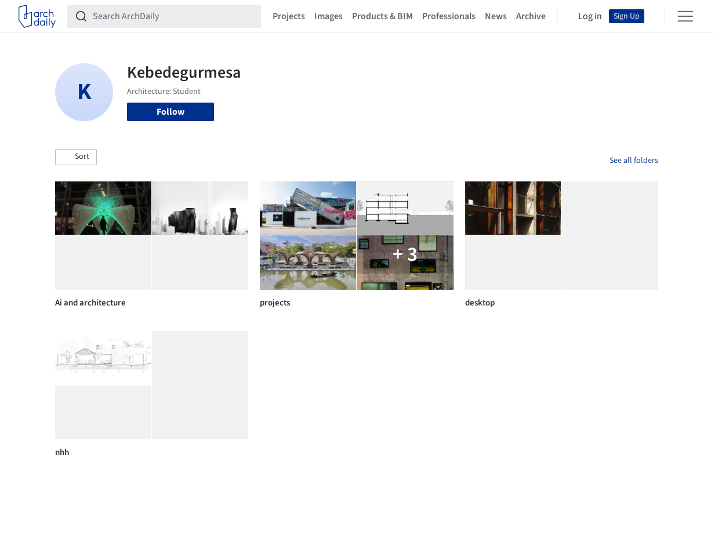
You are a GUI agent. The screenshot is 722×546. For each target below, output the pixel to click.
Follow (170, 111)
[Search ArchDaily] (173, 16)
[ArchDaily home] (37, 16)
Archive (531, 16)
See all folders (633, 160)
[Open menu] (685, 16)
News (496, 16)
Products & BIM (382, 16)
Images (328, 16)
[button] (76, 157)
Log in (590, 16)
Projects (289, 16)
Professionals (449, 16)
